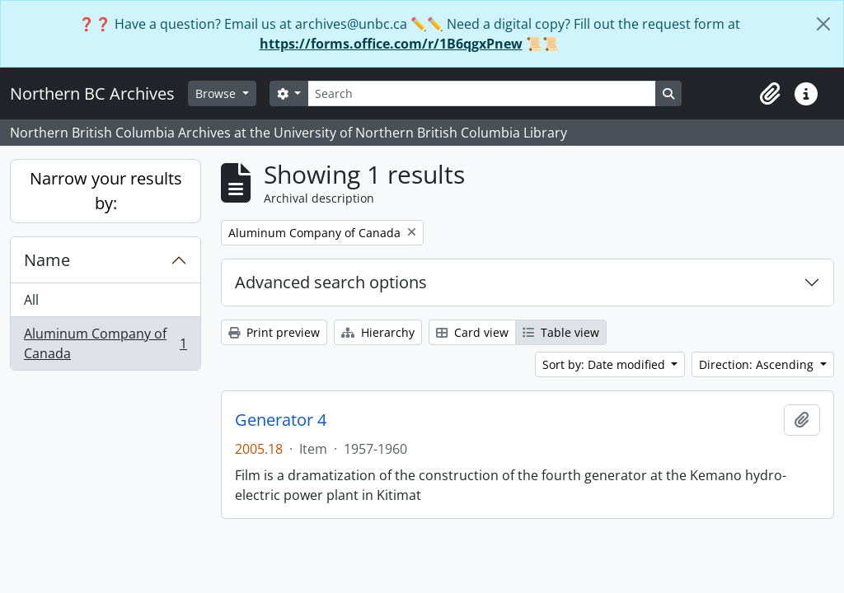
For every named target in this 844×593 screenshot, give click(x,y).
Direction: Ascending (758, 364)
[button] (770, 94)
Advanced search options (331, 282)
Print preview (274, 332)
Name (47, 260)
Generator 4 (280, 420)
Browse (217, 93)
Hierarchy (378, 332)
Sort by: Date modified (605, 364)
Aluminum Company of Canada (105, 343)
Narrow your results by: (106, 190)
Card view (472, 332)
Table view (561, 332)
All (31, 300)
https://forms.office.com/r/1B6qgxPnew (391, 44)
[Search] (481, 93)
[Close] (823, 24)
